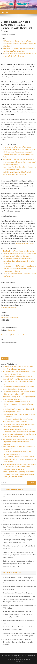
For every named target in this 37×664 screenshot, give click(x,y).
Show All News (5, 335)
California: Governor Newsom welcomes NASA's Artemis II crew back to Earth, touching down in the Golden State (18, 261)
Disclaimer (14, 335)
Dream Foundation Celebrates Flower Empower (17, 593)
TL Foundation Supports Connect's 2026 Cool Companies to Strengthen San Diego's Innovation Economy (18, 642)
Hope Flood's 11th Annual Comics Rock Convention (18, 251)
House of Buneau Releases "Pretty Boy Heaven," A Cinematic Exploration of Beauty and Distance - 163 (19, 502)
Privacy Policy (19, 659)
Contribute (28, 659)
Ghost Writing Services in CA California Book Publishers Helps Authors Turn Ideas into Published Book (18, 404)
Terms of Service (19, 662)
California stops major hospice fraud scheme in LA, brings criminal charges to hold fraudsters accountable (18, 441)
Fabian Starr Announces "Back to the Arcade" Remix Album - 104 (19, 547)
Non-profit (11, 330)
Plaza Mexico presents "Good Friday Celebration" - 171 (18, 495)
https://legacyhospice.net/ (9, 307)
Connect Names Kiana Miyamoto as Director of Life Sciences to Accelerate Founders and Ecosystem (19, 634)
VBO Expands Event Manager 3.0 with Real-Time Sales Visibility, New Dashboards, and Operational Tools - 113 (18, 527)
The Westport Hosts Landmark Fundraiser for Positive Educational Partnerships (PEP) (19, 628)
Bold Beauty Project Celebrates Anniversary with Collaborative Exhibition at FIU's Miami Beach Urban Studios (18, 154)
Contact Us (10, 659)
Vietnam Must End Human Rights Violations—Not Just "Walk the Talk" (19, 607)
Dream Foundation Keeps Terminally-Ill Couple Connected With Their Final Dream (16, 26)
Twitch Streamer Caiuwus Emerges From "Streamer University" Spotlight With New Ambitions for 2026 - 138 (19, 518)
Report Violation (23, 335)
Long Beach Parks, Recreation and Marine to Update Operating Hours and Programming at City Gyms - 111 (19, 535)
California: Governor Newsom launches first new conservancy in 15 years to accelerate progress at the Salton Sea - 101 (19, 43)
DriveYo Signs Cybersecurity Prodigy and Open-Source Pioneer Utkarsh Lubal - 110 (17, 541)
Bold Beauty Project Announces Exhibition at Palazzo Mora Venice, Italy (19, 588)
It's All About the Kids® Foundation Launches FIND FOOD (18, 622)
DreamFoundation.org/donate (25, 243)
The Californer (18, 4)
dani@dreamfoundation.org (9, 317)
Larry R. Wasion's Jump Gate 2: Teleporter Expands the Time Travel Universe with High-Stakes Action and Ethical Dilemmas (19, 459)
